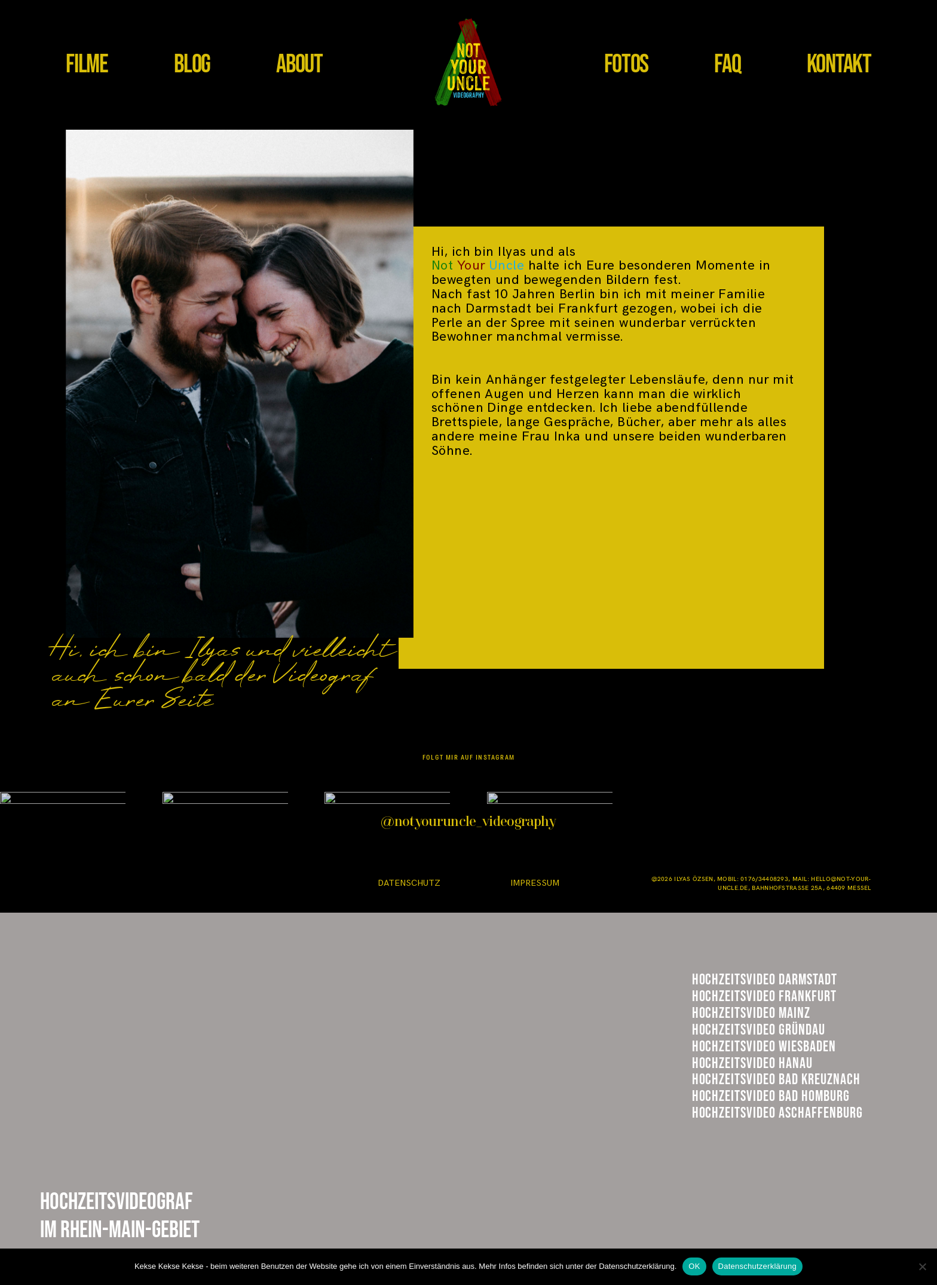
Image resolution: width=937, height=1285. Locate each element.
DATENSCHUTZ (409, 883)
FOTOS (626, 64)
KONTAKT (839, 64)
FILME (87, 64)
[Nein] (922, 1266)
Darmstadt (734, 985)
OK (694, 1266)
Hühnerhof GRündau (769, 1076)
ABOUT (299, 64)
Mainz (714, 1045)
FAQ (727, 64)
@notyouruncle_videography (468, 822)
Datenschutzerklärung (757, 1266)
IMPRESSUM (534, 883)
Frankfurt (733, 1014)
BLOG (192, 64)
